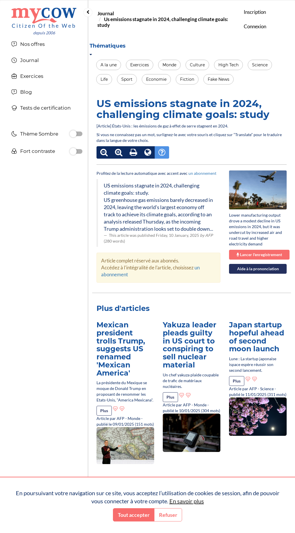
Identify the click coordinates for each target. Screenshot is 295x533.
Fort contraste (33, 152)
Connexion (255, 26)
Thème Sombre (34, 134)
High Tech (228, 64)
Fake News (218, 79)
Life (104, 79)
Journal (105, 13)
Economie (156, 79)
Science (260, 64)
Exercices (139, 64)
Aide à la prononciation (258, 268)
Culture (197, 64)
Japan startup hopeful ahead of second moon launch (256, 336)
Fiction (187, 79)
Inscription (255, 12)
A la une (109, 64)
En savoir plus (186, 501)
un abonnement (202, 173)
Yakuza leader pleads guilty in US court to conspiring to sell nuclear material (189, 344)
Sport (127, 79)
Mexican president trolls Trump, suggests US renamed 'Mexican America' (121, 348)
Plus (104, 410)
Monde (169, 64)
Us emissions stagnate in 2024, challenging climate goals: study (162, 22)
